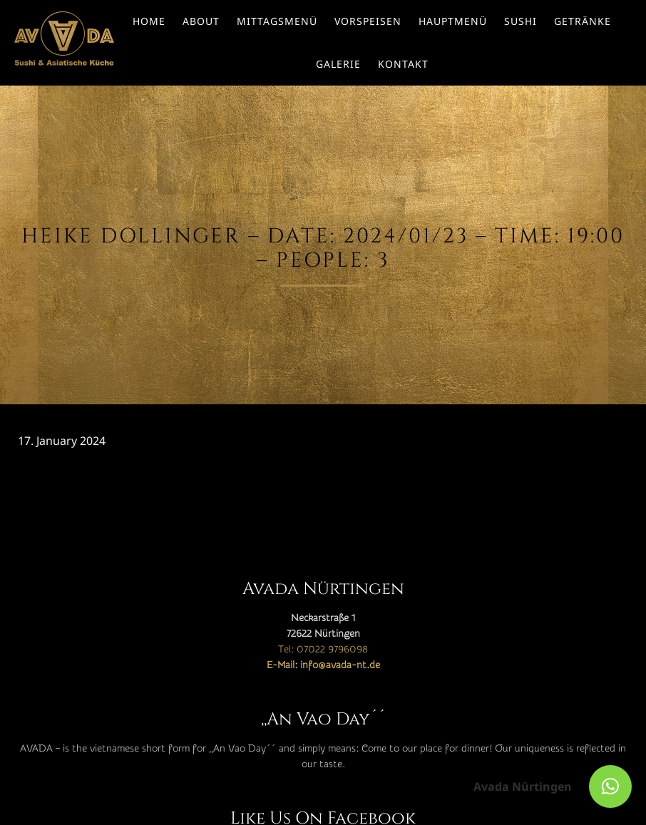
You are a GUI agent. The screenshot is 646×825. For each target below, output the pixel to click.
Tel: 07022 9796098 (323, 649)
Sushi (520, 21)
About (201, 21)
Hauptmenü (453, 21)
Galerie (338, 64)
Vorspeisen (367, 21)
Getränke (582, 21)
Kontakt (403, 64)
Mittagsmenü (277, 21)
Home (149, 21)
